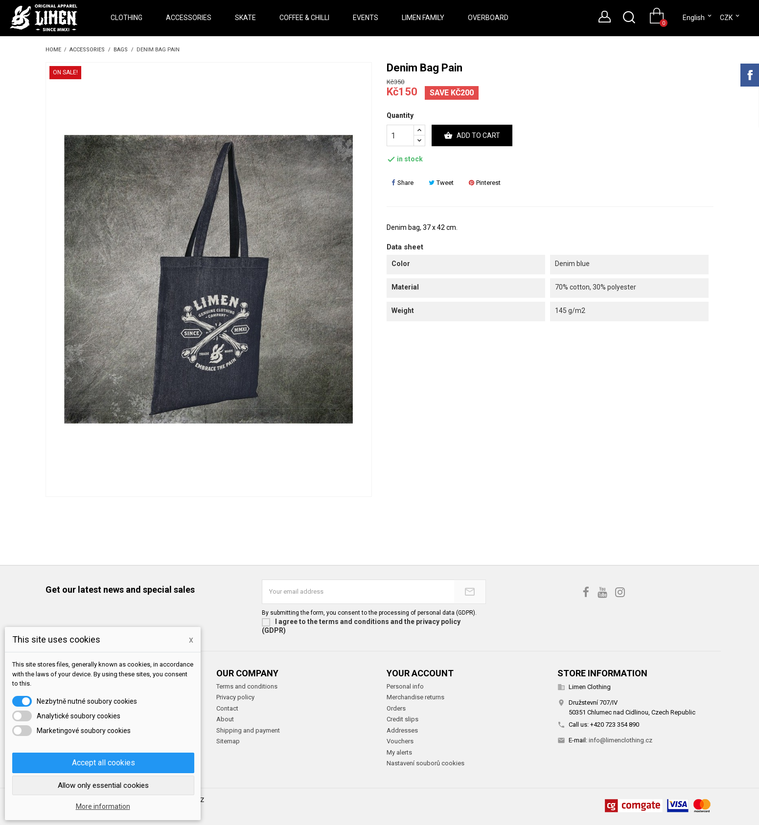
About (225, 719)
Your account (420, 673)
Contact (227, 708)
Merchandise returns (415, 697)
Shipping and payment (248, 730)
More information (103, 806)
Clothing (126, 18)
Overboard (488, 18)
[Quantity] (400, 135)
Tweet (441, 182)
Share (402, 182)
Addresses (402, 730)
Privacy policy (235, 697)
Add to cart (472, 136)
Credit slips (402, 719)
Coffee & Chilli (304, 18)
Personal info (405, 686)
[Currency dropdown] (730, 17)
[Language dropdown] (698, 17)
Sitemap (228, 741)
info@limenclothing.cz (620, 740)
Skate (245, 18)
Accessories (188, 18)
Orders (396, 708)
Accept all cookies (103, 762)
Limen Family (423, 18)
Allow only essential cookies (103, 785)
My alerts (399, 752)
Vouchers (400, 741)
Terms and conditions (246, 686)
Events (365, 18)
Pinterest (485, 182)
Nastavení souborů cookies (425, 763)
